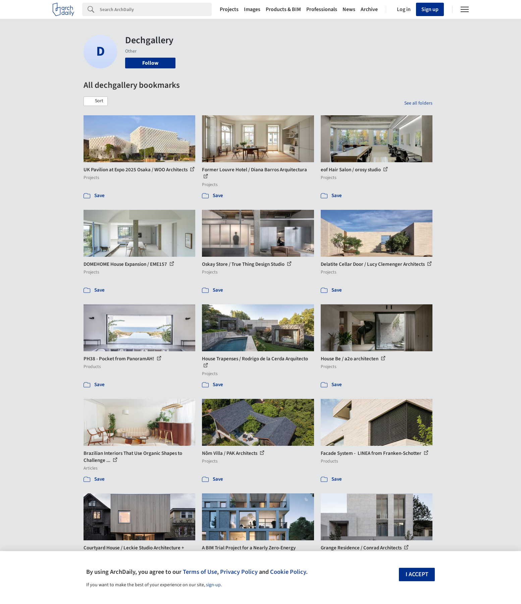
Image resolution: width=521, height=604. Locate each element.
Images (252, 9)
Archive (369, 9)
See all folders (418, 103)
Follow (150, 63)
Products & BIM (283, 9)
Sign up (429, 9)
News (349, 9)
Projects (229, 9)
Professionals (321, 9)
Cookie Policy (288, 571)
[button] (96, 101)
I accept (417, 574)
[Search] (156, 9)
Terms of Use (200, 571)
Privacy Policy (239, 571)
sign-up (213, 585)
